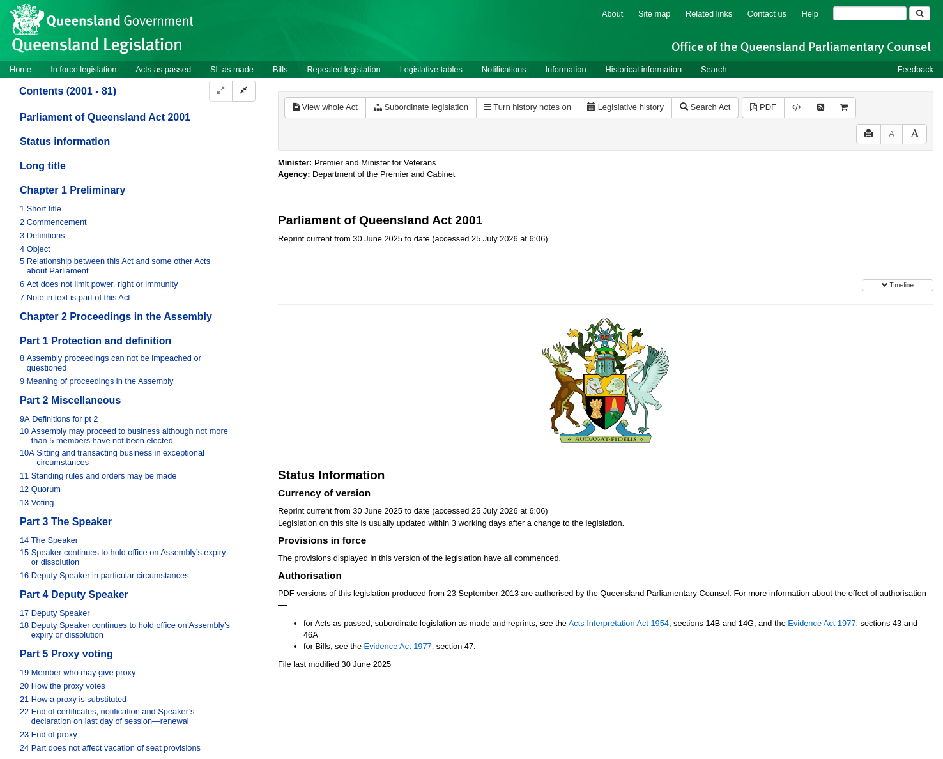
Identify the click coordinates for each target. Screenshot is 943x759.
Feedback (915, 69)
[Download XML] (796, 107)
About (612, 14)
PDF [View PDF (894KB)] (763, 107)
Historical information (644, 69)
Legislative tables (431, 69)
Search (714, 69)
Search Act (705, 107)
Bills (280, 69)
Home (20, 69)
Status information (65, 141)
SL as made (232, 69)
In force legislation (83, 69)
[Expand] (221, 91)
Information (566, 69)
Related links (709, 14)
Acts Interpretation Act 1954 (619, 623)
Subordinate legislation (421, 107)
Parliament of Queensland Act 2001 (105, 117)
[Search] (870, 13)
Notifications (504, 69)
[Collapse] (244, 91)
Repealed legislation (343, 69)
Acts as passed (163, 69)
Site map (654, 14)
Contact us (766, 14)
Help (810, 14)
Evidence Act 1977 (821, 623)
